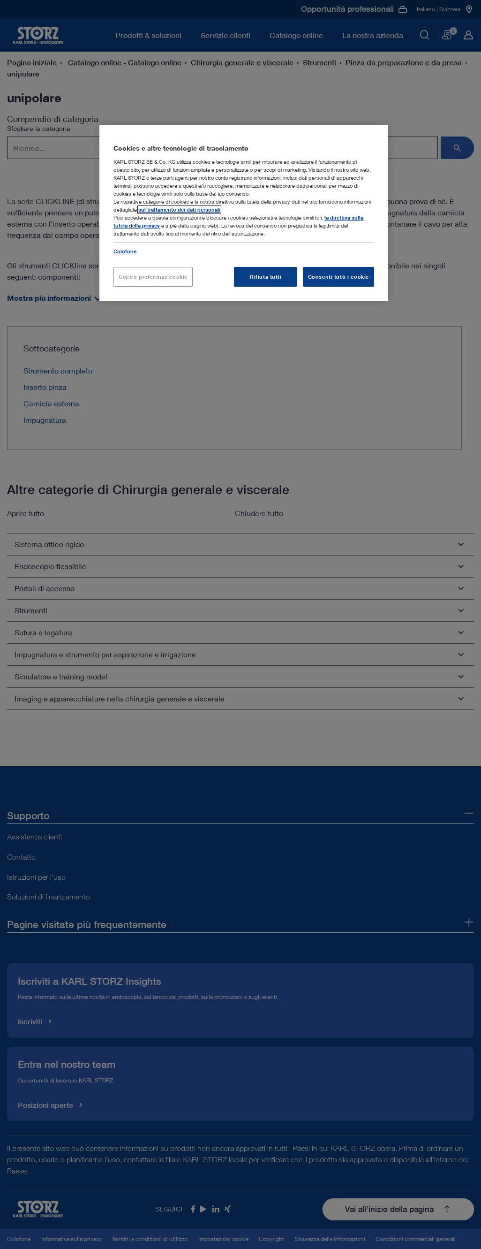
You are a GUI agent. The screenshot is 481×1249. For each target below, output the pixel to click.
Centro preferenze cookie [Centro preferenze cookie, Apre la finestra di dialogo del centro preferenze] (153, 277)
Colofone (124, 251)
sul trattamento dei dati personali (179, 209)
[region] (243, 213)
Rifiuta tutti (265, 277)
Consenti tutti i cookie (338, 277)
